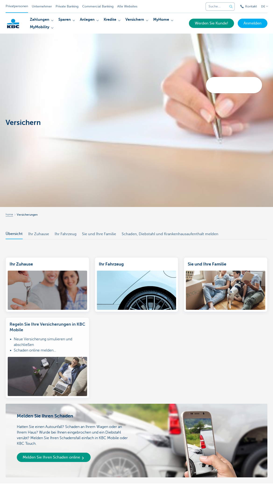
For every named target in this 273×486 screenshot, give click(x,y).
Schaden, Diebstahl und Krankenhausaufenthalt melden (170, 234)
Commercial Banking (97, 6)
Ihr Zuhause (38, 234)
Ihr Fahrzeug (65, 234)
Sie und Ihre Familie (99, 234)
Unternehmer (42, 6)
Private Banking (67, 6)
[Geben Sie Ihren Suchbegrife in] (231, 6)
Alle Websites (127, 6)
